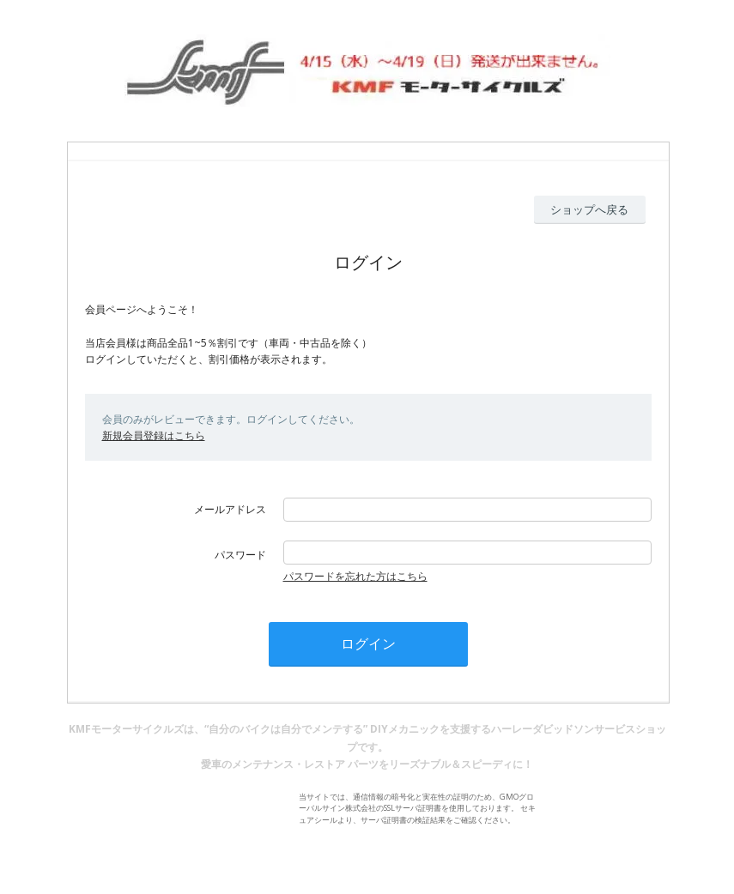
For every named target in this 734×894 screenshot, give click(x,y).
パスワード (240, 554)
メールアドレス (230, 509)
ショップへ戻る (589, 209)
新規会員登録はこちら (153, 435)
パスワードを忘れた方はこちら (355, 576)
